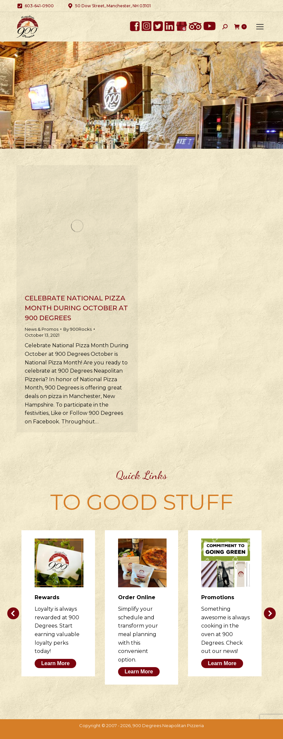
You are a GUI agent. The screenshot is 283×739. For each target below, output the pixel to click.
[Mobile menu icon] (260, 26)
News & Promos (41, 329)
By (77, 329)
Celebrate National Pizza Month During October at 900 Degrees (76, 308)
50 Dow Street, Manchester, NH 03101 (109, 6)
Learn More (55, 663)
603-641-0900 (35, 6)
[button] (13, 613)
